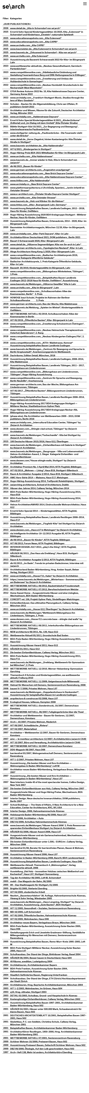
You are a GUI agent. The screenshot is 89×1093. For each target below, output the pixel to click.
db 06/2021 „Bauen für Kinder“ (30, 171)
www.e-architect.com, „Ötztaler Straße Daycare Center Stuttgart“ (48, 202)
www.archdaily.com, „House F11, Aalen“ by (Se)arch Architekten (47, 586)
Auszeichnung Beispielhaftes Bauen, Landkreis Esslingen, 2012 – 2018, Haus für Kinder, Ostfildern (48, 218)
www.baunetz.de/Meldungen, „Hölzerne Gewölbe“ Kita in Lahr (46, 292)
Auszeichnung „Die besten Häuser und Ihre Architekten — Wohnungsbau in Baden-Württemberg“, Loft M (44, 786)
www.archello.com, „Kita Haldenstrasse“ (35, 161)
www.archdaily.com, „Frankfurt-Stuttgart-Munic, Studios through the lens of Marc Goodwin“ (48, 101)
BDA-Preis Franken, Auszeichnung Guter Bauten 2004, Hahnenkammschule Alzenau (42, 1000)
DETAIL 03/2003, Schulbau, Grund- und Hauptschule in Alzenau (47, 1025)
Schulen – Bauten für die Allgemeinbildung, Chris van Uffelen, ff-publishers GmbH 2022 (48, 108)
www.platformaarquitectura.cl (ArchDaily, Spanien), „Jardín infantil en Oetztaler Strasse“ (49, 197)
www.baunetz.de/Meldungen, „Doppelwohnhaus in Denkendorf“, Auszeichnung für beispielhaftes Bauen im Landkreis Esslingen (48, 710)
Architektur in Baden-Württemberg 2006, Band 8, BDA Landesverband (42, 887)
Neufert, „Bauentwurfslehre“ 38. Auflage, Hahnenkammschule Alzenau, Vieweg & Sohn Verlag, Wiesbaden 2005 (47, 927)
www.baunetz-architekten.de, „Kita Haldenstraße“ (40, 148)
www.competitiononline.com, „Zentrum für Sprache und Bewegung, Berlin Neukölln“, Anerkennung (50, 387)
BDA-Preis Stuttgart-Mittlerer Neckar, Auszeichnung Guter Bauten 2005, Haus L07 (49, 979)
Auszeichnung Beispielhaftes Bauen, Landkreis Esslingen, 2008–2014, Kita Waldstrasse (47, 368)
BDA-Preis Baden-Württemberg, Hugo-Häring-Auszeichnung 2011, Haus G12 (49, 654)
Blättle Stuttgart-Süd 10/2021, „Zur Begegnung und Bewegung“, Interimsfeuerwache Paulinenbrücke (48, 130)
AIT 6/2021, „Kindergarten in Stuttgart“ (34, 151)
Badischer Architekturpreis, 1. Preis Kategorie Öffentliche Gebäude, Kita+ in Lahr (49, 271)
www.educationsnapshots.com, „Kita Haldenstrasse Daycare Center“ (46, 183)
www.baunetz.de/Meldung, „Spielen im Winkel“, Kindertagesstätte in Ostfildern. (50, 317)
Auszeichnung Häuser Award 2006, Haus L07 (37, 881)
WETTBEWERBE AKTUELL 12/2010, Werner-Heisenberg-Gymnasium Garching (50, 683)
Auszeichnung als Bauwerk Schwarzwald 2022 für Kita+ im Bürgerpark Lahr (45, 61)
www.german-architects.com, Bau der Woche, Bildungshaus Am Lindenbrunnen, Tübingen (48, 394)
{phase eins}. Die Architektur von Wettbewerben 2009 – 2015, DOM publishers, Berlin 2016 (48, 425)
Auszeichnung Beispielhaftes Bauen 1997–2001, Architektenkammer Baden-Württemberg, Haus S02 (50, 1034)
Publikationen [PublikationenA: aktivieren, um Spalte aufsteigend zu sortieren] (24, 23)
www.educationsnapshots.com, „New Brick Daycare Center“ (45, 178)
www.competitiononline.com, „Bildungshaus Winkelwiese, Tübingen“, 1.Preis (44, 281)
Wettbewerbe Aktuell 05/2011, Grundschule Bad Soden (43, 649)
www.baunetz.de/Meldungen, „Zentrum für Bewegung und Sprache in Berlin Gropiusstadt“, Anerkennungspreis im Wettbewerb (50, 358)
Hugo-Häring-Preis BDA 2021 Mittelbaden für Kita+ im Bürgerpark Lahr (48, 156)
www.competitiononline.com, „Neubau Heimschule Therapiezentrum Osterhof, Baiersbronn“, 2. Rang (41, 339)
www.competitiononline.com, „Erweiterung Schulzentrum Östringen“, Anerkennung (44, 333)
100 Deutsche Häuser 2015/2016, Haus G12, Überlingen (43, 449)
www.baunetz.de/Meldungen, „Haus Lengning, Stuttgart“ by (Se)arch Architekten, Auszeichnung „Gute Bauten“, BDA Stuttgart (49, 933)
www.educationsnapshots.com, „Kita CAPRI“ (37, 41)
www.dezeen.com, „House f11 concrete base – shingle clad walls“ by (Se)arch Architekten (50, 634)
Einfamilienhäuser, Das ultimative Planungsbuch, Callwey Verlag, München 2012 (48, 615)
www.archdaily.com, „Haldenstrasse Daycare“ (38, 119)
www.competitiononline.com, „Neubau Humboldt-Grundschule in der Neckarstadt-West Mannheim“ (48, 89)
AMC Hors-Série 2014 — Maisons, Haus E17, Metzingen (43, 485)
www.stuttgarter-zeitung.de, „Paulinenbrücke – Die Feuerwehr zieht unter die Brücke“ (50, 137)
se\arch (13, 5)
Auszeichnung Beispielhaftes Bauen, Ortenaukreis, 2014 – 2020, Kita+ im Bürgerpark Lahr (47, 230)
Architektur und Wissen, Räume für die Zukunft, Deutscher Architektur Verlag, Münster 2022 (45, 114)
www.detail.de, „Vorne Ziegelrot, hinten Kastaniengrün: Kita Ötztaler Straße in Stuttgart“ (49, 143)
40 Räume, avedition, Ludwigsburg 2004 (35, 991)
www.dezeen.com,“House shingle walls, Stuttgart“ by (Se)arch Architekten (46, 470)
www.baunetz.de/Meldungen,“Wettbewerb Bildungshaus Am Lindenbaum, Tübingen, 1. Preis (46, 628)
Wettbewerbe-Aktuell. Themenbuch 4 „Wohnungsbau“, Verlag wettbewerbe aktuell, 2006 (46, 896)
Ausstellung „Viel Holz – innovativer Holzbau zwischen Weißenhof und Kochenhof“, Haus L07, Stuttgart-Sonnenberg (48, 903)
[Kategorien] (19, 18)
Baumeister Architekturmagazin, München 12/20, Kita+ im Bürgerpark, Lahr (44, 237)
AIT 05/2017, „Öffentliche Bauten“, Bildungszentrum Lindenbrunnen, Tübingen (50, 400)
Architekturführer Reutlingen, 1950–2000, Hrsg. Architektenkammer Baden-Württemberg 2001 (50, 1063)
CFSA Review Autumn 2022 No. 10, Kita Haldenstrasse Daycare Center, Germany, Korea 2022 (47, 95)
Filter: (6, 18)
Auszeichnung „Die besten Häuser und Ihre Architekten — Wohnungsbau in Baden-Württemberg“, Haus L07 (44, 799)
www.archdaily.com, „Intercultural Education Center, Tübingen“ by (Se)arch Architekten (49, 432)
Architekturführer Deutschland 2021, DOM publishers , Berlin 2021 (49, 245)
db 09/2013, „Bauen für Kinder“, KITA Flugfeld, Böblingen (43, 550)
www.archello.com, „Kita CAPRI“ (31, 45)
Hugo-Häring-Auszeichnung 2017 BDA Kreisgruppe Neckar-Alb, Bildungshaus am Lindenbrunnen (47, 419)
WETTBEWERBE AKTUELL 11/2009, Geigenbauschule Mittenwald (48, 695)
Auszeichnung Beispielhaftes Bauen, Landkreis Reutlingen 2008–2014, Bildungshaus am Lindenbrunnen (48, 406)
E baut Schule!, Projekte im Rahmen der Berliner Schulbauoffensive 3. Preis (43, 307)
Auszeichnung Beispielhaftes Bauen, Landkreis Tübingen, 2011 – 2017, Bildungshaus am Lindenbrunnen (48, 375)
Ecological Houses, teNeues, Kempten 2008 (36, 718)
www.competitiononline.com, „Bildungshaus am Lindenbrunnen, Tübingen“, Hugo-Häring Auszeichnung (48, 381)
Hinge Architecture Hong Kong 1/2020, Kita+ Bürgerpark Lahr (46, 259)
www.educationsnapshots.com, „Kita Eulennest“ (39, 38)
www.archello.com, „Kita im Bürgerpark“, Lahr (38, 295)
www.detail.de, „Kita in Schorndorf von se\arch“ (39, 28)
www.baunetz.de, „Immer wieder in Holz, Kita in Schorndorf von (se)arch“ (47, 166)
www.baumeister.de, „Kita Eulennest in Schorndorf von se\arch (47, 48)
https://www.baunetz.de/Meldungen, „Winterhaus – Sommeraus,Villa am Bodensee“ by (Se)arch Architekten (43, 591)
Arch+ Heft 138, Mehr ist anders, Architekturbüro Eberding (44, 1085)
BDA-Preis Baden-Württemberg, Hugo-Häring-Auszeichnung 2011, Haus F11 (49, 671)
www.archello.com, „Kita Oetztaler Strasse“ (37, 205)
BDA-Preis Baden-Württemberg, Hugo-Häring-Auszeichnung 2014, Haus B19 (49, 504)
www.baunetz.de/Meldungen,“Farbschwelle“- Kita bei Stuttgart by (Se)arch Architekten (49, 444)
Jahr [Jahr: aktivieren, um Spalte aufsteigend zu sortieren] (6, 23)
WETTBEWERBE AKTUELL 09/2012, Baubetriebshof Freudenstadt (48, 596)
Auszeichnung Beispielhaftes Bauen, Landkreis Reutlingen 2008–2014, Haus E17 (48, 529)
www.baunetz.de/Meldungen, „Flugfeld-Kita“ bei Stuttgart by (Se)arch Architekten (46, 536)
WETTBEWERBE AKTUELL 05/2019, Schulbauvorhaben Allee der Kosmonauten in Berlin (48, 323)
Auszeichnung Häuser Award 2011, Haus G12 (37, 659)
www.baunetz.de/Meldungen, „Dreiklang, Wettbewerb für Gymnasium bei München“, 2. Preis (44, 677)
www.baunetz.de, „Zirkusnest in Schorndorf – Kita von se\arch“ (47, 52)
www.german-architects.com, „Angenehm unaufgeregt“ (44, 175)
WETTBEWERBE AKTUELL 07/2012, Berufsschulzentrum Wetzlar (48, 600)
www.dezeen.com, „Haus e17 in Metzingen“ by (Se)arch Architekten (49, 540)
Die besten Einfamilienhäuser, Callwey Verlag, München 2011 (46, 666)
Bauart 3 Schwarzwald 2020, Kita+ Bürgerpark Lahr (41, 249)
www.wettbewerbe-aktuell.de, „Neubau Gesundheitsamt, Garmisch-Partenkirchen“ (50, 67)
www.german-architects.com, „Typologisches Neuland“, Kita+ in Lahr (50, 256)
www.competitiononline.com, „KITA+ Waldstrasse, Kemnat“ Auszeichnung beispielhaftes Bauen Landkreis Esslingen (45, 352)
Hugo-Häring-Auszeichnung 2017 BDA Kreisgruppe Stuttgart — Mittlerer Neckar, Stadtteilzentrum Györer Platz (47, 413)
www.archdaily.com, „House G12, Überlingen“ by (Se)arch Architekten (44, 621)
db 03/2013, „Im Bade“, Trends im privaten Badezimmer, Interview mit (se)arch (48, 575)
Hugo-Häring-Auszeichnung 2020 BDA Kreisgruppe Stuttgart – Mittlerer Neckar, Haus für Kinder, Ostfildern (47, 224)
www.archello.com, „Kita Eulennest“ (33, 55)
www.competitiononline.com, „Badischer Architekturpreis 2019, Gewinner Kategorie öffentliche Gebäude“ (47, 264)
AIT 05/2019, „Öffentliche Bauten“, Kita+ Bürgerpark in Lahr (45, 328)
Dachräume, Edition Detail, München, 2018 (36, 363)
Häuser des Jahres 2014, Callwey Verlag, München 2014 (43, 499)
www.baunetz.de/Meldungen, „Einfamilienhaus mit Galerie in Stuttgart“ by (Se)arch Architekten (46, 454)
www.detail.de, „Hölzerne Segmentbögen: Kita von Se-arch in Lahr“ (49, 252)
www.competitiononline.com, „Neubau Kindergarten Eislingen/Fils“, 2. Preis (49, 346)
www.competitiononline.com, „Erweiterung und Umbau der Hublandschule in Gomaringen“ (45, 82)
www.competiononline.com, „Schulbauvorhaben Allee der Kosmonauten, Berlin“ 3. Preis (44, 300)
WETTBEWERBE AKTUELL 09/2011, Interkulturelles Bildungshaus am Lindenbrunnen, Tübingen (48, 640)
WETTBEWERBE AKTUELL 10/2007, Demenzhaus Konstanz (45, 768)
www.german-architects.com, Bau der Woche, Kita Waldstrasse (47, 312)
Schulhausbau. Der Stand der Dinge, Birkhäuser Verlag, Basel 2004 (49, 984)
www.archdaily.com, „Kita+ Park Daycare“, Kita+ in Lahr (43, 241)
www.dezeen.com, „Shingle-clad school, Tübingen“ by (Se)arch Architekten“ (47, 438)
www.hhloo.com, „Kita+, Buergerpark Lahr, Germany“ (42, 212)
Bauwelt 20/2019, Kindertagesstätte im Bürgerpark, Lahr (44, 276)
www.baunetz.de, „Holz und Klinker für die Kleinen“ (41, 209)
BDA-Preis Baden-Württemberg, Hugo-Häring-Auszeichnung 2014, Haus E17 (49, 510)
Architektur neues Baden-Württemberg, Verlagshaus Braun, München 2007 (45, 793)
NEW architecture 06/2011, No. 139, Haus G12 (37, 645)
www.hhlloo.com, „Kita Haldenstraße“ (34, 188)
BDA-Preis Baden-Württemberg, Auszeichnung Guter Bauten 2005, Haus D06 (49, 958)
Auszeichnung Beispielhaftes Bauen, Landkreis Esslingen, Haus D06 (49, 891)
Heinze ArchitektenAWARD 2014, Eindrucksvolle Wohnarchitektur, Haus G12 (49, 517)
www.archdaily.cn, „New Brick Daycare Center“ (39, 192)
